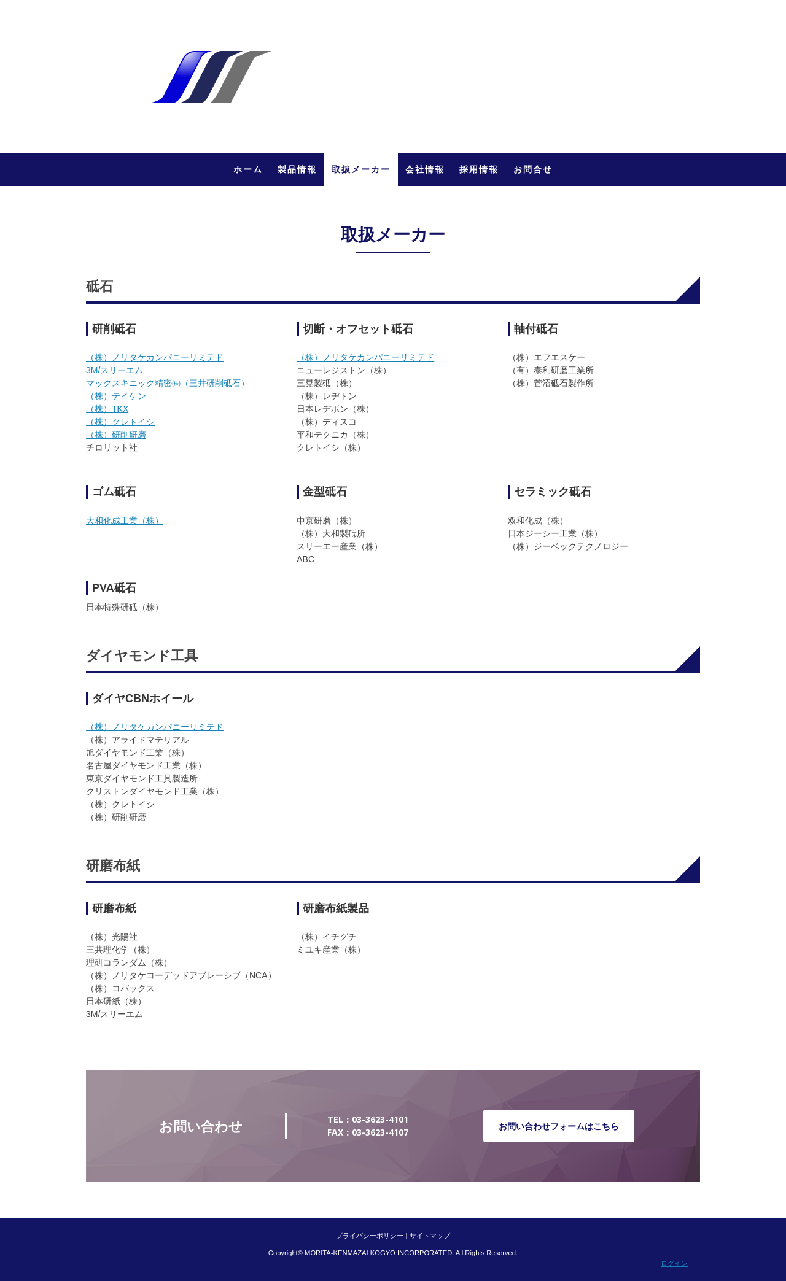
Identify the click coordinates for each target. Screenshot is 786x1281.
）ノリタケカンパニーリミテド (163, 357)
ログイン (674, 1263)
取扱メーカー (361, 169)
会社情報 (425, 169)
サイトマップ (430, 1235)
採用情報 (479, 169)
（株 (94, 357)
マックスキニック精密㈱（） (167, 383)
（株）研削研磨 (116, 434)
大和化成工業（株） (124, 520)
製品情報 (297, 169)
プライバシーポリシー (369, 1235)
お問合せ (533, 169)
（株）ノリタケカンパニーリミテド (365, 357)
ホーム (248, 169)
